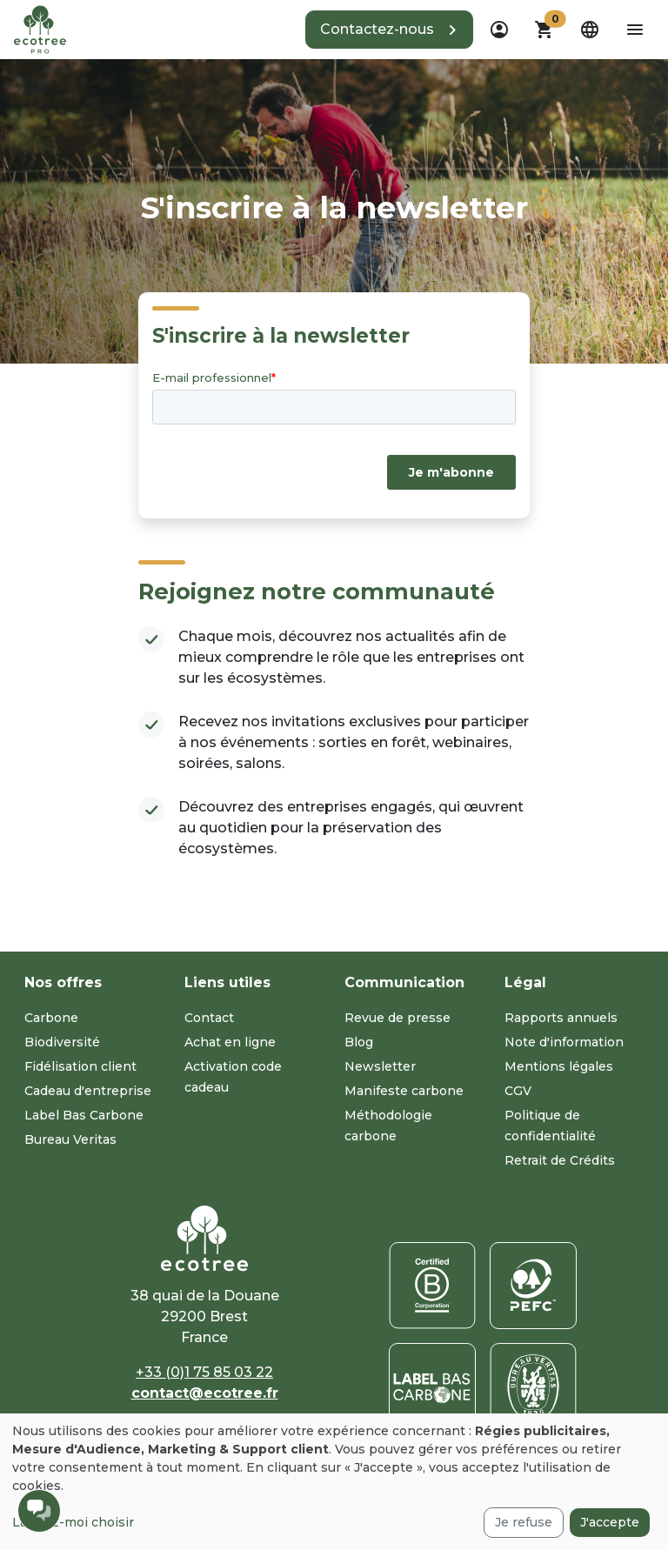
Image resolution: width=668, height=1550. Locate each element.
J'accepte (609, 1522)
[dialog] (334, 1481)
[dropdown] (499, 29)
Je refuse (523, 1522)
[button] (389, 29)
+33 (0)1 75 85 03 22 (204, 1372)
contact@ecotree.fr (204, 1393)
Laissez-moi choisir (73, 1522)
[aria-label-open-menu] (635, 29)
